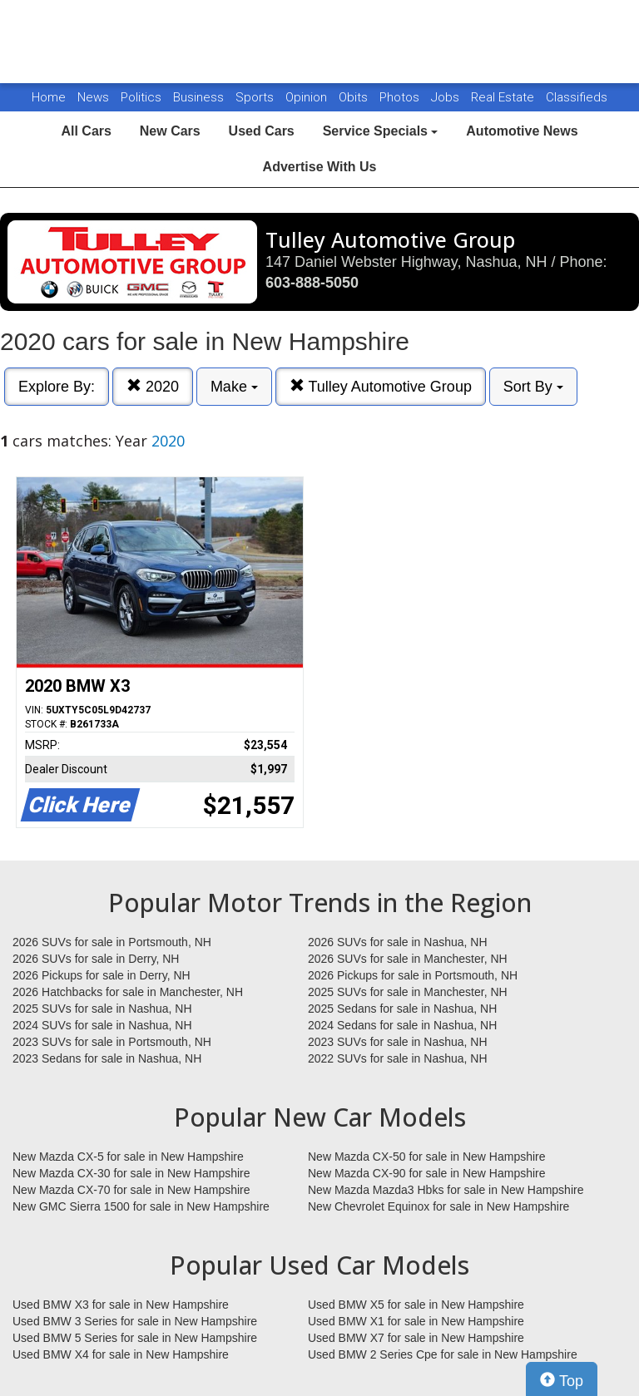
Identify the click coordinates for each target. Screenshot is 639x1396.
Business (200, 97)
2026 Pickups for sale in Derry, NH (101, 975)
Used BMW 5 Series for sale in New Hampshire (134, 1337)
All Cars (86, 131)
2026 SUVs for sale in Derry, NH (95, 958)
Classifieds (576, 97)
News (93, 97)
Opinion (307, 97)
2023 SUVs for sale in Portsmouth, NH (111, 1041)
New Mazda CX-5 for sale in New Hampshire (128, 1156)
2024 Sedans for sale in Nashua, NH (402, 1025)
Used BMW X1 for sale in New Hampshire (416, 1321)
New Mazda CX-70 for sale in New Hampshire (131, 1189)
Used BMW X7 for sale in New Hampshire (416, 1337)
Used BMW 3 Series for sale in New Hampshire (134, 1321)
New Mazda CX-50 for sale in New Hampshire (427, 1156)
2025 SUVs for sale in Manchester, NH (408, 992)
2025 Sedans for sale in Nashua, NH (402, 1008)
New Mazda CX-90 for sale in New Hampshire (427, 1173)
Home (49, 97)
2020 (152, 386)
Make (234, 386)
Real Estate (504, 97)
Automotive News (521, 131)
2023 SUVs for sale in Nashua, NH (398, 1041)
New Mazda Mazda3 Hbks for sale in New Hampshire (445, 1189)
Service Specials (380, 131)
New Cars (170, 131)
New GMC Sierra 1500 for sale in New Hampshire (141, 1206)
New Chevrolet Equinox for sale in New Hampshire (438, 1206)
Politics (141, 97)
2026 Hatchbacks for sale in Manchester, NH (127, 992)
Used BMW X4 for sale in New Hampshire (120, 1354)
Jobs (447, 97)
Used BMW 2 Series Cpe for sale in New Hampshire (442, 1354)
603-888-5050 (312, 282)
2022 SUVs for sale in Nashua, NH (398, 1058)
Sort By (533, 386)
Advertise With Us (320, 167)
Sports (256, 97)
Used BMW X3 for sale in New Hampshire (120, 1304)
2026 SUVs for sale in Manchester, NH (408, 958)
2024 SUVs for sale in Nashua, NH (102, 1025)
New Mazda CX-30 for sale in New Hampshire (131, 1173)
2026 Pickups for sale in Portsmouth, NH (413, 975)
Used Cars (262, 131)
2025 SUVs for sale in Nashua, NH (102, 1008)
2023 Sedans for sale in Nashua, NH (106, 1058)
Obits (355, 97)
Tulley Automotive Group (381, 386)
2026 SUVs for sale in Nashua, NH (398, 942)
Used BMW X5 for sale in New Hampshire (416, 1304)
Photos (401, 97)
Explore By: (56, 386)
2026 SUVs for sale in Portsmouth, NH (111, 942)
